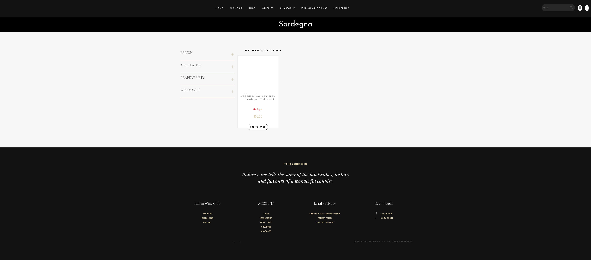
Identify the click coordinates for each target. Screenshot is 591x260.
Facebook (383, 214)
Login (266, 214)
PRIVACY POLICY (325, 218)
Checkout (266, 227)
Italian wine (207, 218)
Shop (252, 8)
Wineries (268, 8)
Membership (341, 8)
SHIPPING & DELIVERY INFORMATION (324, 214)
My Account (266, 222)
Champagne (287, 8)
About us (236, 8)
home (219, 8)
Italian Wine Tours (314, 8)
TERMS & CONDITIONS (324, 222)
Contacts (266, 231)
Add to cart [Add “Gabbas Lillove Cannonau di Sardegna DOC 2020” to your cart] (258, 127)
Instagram (383, 218)
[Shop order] (262, 50)
